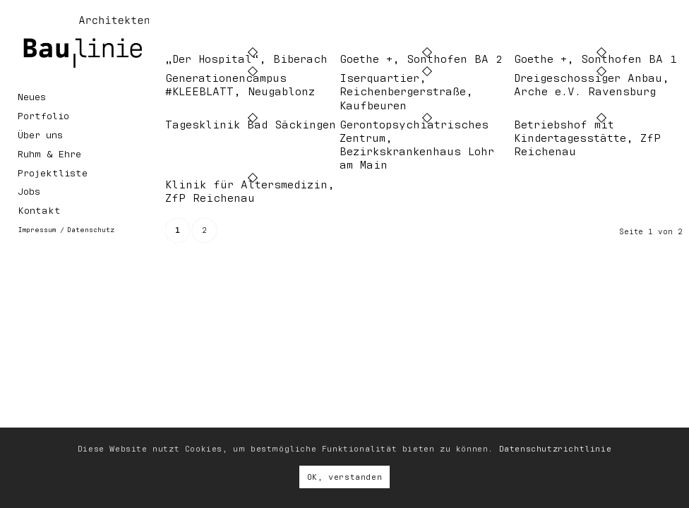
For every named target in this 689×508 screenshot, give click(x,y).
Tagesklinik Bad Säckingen (250, 125)
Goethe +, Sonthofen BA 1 (595, 59)
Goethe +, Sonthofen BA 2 (421, 59)
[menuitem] (82, 99)
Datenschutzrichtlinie (555, 449)
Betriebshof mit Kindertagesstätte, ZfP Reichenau (587, 138)
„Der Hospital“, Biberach (246, 59)
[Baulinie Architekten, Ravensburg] (74, 41)
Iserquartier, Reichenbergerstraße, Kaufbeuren (406, 92)
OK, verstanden (344, 477)
